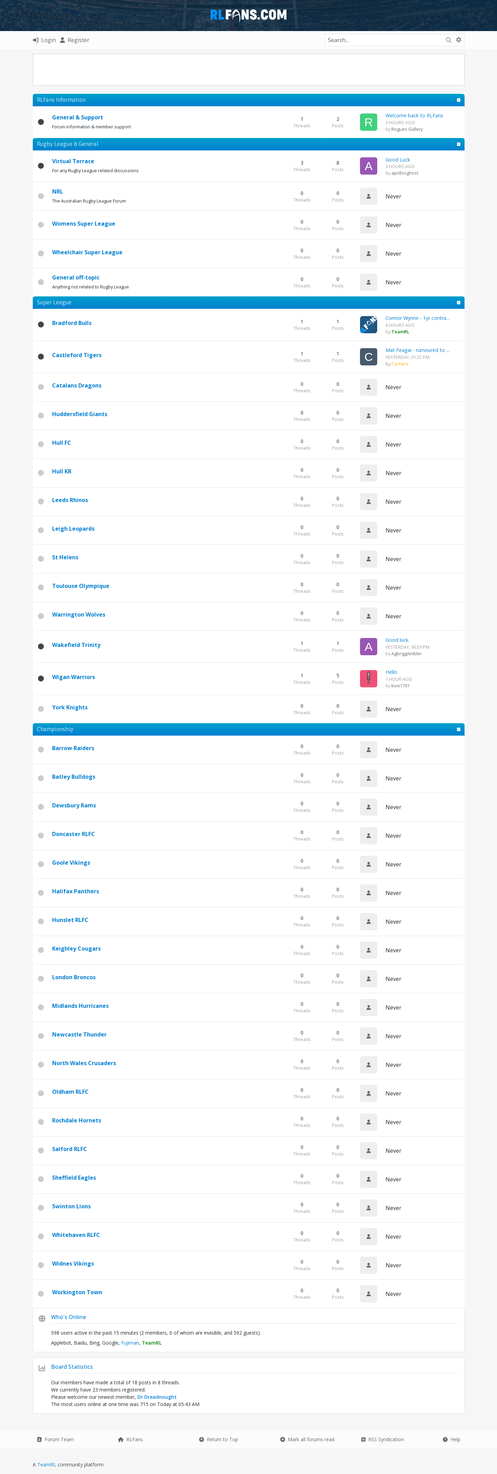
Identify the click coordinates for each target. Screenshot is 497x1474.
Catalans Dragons (76, 385)
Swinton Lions (71, 1206)
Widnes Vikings (73, 1263)
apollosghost (404, 173)
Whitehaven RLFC (76, 1235)
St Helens (65, 557)
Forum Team (55, 1439)
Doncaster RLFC (73, 834)
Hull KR (61, 471)
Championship (55, 729)
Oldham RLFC (70, 1091)
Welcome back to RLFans (414, 115)
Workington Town (77, 1292)
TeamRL (47, 1464)
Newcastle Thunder (79, 1034)
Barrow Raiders (73, 748)
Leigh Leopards (73, 528)
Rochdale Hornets (76, 1120)
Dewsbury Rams (74, 805)
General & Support (77, 117)
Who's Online (68, 1317)
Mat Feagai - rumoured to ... (417, 350)
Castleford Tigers (76, 355)
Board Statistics (72, 1366)
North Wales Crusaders (84, 1063)
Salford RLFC (69, 1149)
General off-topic (75, 277)
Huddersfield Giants (79, 414)
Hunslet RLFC (70, 920)
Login (44, 40)
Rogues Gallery (407, 129)
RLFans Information (61, 100)
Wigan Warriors (73, 677)
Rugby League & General (67, 144)
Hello (391, 672)
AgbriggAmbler (406, 653)
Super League (54, 302)
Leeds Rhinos (70, 500)
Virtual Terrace (73, 161)
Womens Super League (83, 223)
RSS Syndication (382, 1439)
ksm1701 (400, 685)
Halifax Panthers (75, 891)
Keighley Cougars (76, 948)
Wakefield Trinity (76, 645)
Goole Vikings (71, 862)
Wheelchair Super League (87, 252)
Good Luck (398, 159)
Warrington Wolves (78, 614)
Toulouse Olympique (80, 586)
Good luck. (397, 640)
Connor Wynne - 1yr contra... (417, 318)
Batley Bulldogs (73, 776)
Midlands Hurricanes (80, 1006)
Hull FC (61, 442)
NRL (57, 191)
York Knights (70, 707)
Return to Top (218, 1439)
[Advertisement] (248, 69)
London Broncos (74, 977)
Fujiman (130, 1342)
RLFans (130, 1439)
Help (451, 1439)
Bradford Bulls (71, 323)
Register (74, 40)
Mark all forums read (307, 1439)
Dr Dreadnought (157, 1397)
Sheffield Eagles (74, 1177)
